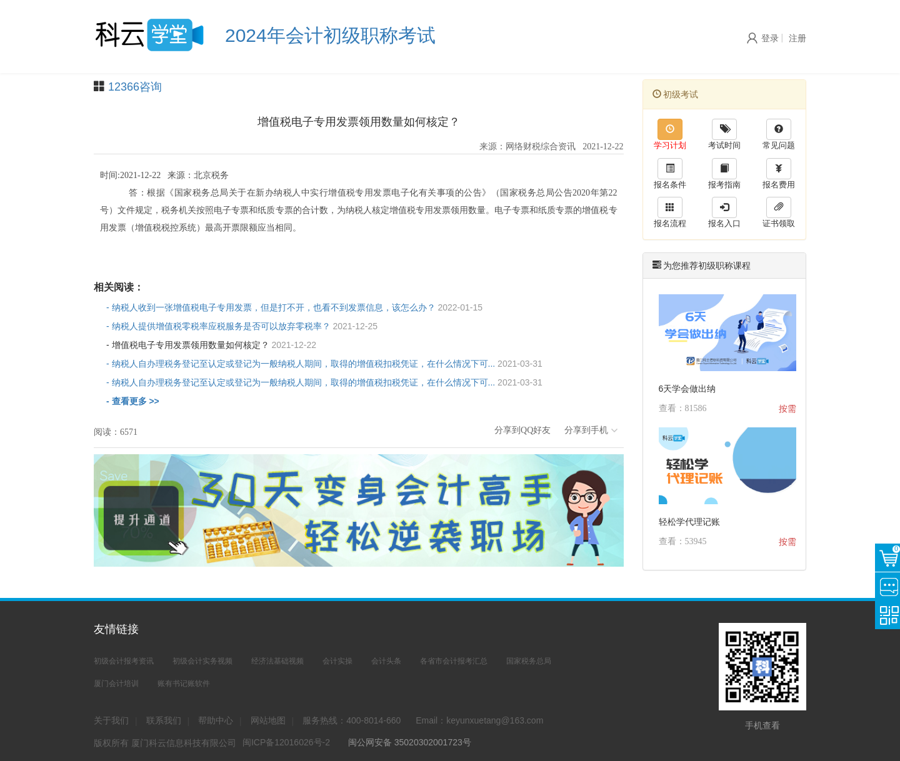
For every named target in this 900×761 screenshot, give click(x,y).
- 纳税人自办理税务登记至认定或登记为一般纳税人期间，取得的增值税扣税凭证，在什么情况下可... (324, 364)
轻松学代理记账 (689, 522)
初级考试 (675, 94)
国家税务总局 (528, 661)
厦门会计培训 (116, 683)
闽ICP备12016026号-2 (286, 742)
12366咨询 (135, 87)
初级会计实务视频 (202, 661)
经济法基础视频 (277, 661)
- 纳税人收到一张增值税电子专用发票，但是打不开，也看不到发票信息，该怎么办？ (294, 307)
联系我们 (163, 720)
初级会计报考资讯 (124, 661)
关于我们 (111, 720)
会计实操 (337, 661)
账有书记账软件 (184, 683)
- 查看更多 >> (132, 401)
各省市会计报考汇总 (454, 661)
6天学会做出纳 (687, 389)
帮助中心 (215, 720)
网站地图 (268, 720)
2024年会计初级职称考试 (330, 35)
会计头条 (386, 661)
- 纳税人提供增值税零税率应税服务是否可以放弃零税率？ (242, 326)
